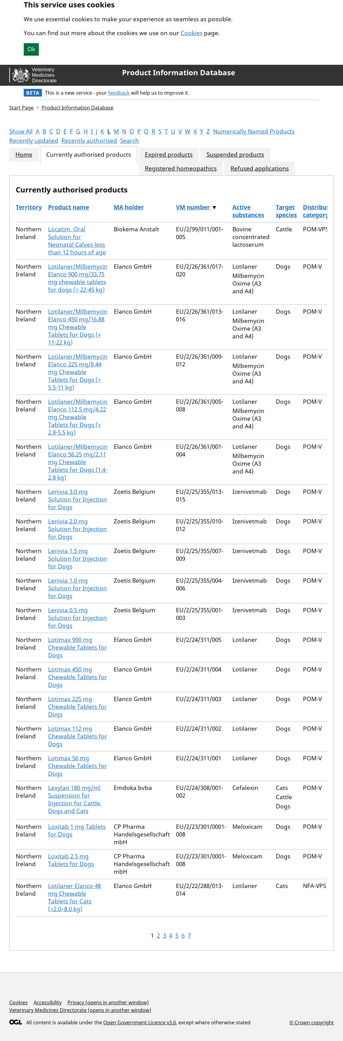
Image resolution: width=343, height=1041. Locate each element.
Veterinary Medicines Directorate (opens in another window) (80, 1010)
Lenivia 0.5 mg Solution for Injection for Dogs (77, 618)
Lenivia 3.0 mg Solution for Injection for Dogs (77, 499)
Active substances (248, 211)
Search (129, 141)
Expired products (169, 155)
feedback (119, 92)
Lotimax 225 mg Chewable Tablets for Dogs (77, 706)
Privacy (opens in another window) (108, 1002)
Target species (286, 211)
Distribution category (320, 211)
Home (23, 155)
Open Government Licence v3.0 (139, 1022)
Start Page (21, 107)
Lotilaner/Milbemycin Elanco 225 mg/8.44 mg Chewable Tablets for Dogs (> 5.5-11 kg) (78, 372)
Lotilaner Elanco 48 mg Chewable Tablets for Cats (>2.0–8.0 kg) (74, 897)
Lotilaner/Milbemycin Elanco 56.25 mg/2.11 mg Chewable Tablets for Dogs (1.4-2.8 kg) (78, 462)
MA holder (129, 207)
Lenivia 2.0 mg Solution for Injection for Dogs (77, 529)
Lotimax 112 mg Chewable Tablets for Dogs (77, 736)
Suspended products (235, 155)
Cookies (191, 33)
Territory (29, 207)
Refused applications (260, 168)
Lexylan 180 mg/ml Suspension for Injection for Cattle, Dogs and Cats (75, 799)
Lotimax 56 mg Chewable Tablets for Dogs (77, 766)
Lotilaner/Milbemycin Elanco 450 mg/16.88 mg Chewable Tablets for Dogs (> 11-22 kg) (78, 327)
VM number (193, 207)
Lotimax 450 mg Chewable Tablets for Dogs (77, 677)
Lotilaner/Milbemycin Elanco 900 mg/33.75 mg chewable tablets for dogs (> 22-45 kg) (78, 278)
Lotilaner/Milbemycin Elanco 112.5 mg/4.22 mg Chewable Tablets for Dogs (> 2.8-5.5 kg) (78, 417)
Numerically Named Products (254, 131)
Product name (68, 207)
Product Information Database (178, 72)
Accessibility (48, 1002)
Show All (21, 131)
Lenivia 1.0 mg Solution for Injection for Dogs (77, 588)
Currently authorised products (88, 155)
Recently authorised (89, 141)
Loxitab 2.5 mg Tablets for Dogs (71, 860)
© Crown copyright (311, 1022)
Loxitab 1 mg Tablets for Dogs (77, 830)
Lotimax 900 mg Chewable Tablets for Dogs (77, 647)
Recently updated (33, 141)
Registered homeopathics (181, 168)
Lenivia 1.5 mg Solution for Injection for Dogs (77, 558)
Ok (31, 49)
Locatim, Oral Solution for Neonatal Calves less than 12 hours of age (77, 240)
